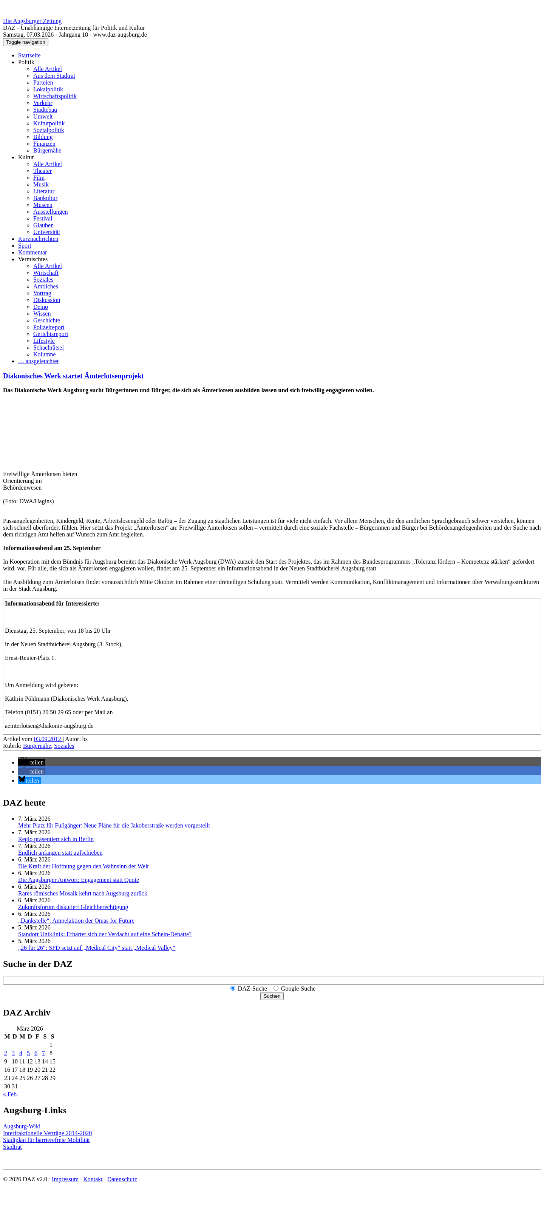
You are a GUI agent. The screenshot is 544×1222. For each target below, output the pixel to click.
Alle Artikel (47, 69)
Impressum (65, 1179)
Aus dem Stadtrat (54, 75)
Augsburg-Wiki (22, 1126)
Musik (41, 184)
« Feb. (10, 1094)
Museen (43, 205)
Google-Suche (298, 988)
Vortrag (42, 293)
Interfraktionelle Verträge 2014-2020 (47, 1133)
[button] (31, 762)
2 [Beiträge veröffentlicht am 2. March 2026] (5, 1053)
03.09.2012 (48, 739)
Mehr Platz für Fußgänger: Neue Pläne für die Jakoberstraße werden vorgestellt (114, 825)
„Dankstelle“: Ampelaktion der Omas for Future (76, 920)
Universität (46, 232)
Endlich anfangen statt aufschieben (60, 852)
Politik (26, 62)
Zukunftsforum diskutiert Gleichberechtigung (73, 907)
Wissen (42, 313)
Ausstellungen (50, 211)
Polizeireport (49, 327)
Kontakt (93, 1179)
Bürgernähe (47, 150)
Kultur (26, 157)
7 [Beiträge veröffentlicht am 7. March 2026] (43, 1053)
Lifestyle (44, 340)
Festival (43, 218)
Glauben (43, 225)
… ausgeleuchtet (38, 361)
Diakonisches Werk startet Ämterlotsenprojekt (73, 376)
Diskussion (46, 300)
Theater (42, 171)
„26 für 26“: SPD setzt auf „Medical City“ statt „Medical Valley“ (96, 948)
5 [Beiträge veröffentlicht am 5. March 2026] (28, 1053)
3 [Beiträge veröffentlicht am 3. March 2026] (13, 1053)
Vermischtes (33, 259)
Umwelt (43, 116)
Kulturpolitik (49, 123)
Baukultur (45, 198)
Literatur (43, 191)
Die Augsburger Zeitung (32, 21)
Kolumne (44, 354)
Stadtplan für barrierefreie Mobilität (46, 1140)
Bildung (43, 137)
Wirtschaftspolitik (55, 96)
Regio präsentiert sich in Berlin (56, 839)
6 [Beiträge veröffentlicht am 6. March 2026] (35, 1053)
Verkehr (43, 103)
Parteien (43, 82)
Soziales (43, 279)
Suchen (271, 996)
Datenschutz (122, 1179)
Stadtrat (12, 1146)
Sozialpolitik (48, 130)
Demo (40, 307)
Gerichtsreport (50, 334)
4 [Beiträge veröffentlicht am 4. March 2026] (20, 1053)
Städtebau (45, 109)
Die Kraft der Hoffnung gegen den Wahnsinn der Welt (83, 866)
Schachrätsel (48, 347)
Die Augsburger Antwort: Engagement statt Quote (78, 880)
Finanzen (44, 143)
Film (39, 177)
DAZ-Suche (252, 988)
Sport (24, 245)
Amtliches (45, 286)
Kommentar (32, 252)
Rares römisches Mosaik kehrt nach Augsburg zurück (82, 893)
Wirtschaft (46, 273)
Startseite (29, 55)
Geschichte (46, 320)
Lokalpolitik (48, 89)
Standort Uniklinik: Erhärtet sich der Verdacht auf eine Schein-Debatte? (105, 934)
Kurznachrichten (38, 239)
